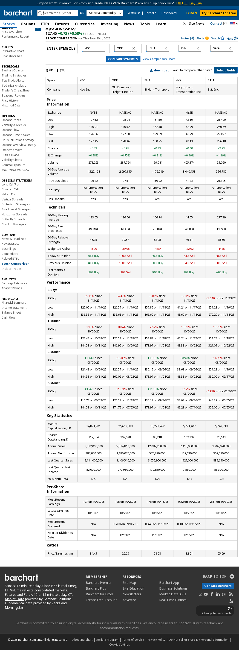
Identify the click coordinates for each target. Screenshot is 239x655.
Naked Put (8, 199)
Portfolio (150, 13)
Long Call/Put (10, 189)
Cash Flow (8, 322)
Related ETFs (10, 263)
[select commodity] (104, 13)
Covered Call (10, 194)
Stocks (9, 23)
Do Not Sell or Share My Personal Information (198, 644)
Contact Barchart (218, 590)
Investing (109, 23)
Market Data (14, 603)
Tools (145, 23)
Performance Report (15, 41)
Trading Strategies (14, 80)
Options (28, 23)
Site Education (133, 593)
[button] (234, 24)
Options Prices (11, 124)
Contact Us (187, 628)
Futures (62, 23)
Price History (10, 105)
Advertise (130, 604)
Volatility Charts (12, 164)
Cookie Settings (119, 649)
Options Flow (10, 134)
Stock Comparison (15, 268)
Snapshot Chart (12, 61)
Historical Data (11, 110)
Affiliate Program (107, 644)
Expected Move (12, 154)
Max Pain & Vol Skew (15, 174)
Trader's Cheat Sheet (16, 95)
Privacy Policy (156, 644)
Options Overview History (19, 149)
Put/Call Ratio (10, 159)
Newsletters (132, 598)
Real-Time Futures (173, 604)
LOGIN (191, 13)
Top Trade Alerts (13, 85)
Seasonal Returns (14, 100)
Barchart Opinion (13, 75)
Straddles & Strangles (16, 214)
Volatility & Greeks (14, 129)
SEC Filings (9, 253)
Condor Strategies (14, 229)
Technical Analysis (14, 90)
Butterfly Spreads (13, 224)
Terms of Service (133, 644)
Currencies (85, 23)
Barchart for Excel (99, 598)
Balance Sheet (11, 317)
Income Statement (14, 312)
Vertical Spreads (12, 204)
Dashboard (169, 13)
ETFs (45, 23)
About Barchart (82, 644)
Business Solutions (173, 593)
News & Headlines (14, 243)
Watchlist (134, 13)
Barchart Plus (96, 593)
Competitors (10, 258)
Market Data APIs (172, 598)
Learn (161, 23)
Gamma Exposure (13, 169)
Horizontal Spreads (14, 219)
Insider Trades (12, 273)
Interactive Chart (13, 55)
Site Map (129, 587)
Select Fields (226, 75)
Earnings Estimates (14, 288)
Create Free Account (101, 604)
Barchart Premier (99, 587)
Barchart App (169, 587)
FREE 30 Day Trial (189, 3)
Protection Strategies (16, 209)
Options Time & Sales (16, 139)
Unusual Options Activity (18, 144)
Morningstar (14, 612)
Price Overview (12, 36)
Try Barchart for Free (218, 13)
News (129, 23)
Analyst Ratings (12, 293)
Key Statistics (10, 248)
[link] (232, 43)
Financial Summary (14, 307)
